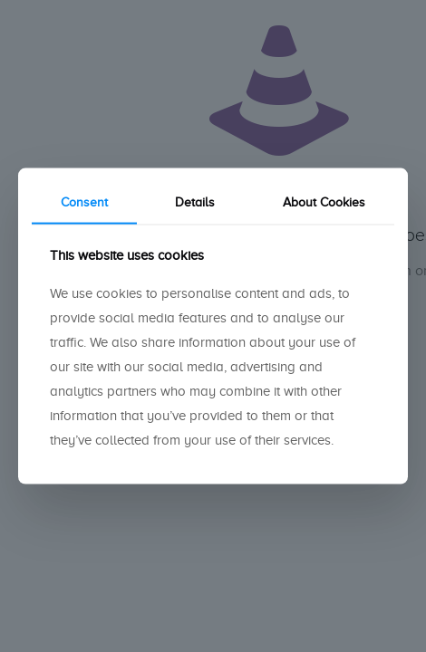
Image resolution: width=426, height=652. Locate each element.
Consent (84, 202)
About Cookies (324, 202)
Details (195, 202)
